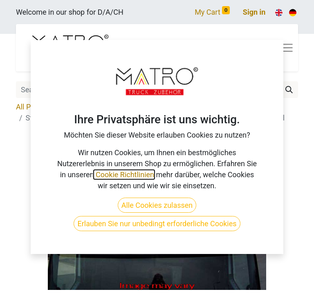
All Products (36, 106)
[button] (37, 208)
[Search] (289, 89)
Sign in (254, 12)
